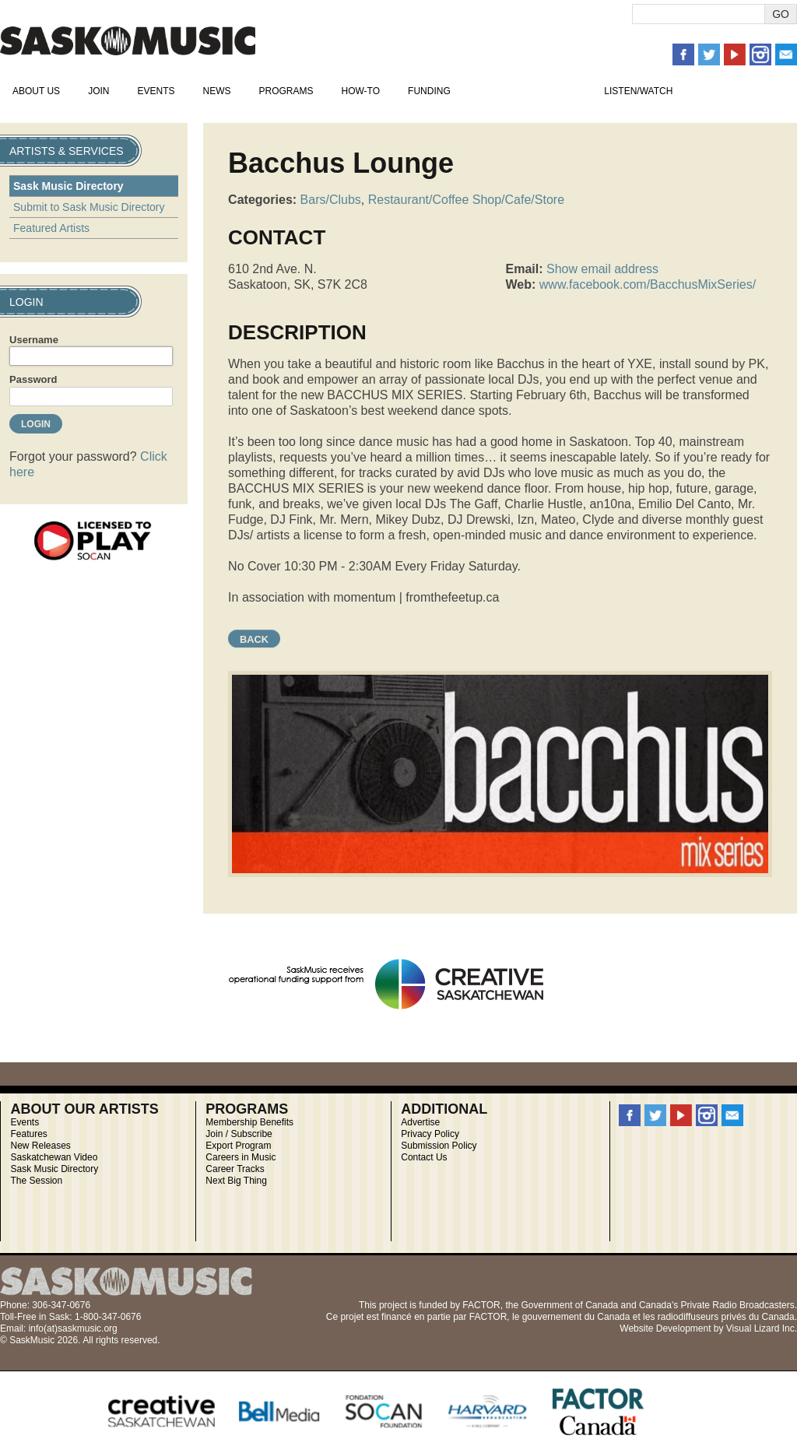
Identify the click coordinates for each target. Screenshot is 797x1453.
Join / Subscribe (238, 1133)
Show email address (602, 269)
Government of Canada (569, 1305)
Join (98, 91)
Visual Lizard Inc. (761, 1328)
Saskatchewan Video (53, 1157)
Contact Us (424, 1157)
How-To (361, 91)
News (216, 91)
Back (254, 639)
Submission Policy (438, 1145)
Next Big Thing (236, 1180)
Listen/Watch (638, 91)
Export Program (238, 1145)
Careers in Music (240, 1157)
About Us (36, 91)
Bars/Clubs (330, 199)
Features (28, 1133)
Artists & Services (528, 91)
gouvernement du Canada (576, 1316)
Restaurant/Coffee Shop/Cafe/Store (466, 199)
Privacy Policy (430, 1133)
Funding (429, 91)
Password (33, 379)
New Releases (40, 1145)
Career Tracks (234, 1168)
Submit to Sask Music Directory (89, 207)
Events (155, 91)
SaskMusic (127, 41)
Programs (285, 91)
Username (33, 340)
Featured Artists (51, 228)
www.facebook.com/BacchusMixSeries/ (647, 284)
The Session (36, 1180)
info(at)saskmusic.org (73, 1328)
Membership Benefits (249, 1122)
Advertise (420, 1122)
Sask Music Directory (68, 186)
